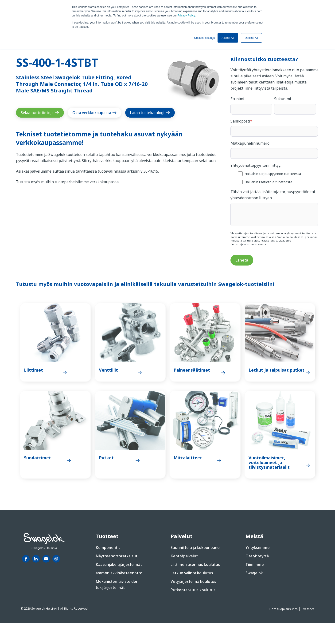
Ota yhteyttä (257, 556)
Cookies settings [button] (204, 38)
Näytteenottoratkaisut (116, 556)
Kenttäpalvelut (184, 556)
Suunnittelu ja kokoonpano (195, 547)
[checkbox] (274, 177)
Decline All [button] (251, 38)
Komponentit (108, 547)
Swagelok (254, 572)
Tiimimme (254, 564)
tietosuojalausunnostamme (248, 244)
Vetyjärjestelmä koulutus (193, 581)
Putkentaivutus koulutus (193, 589)
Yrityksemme (257, 547)
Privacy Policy (186, 15)
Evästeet (308, 609)
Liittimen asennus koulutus (195, 564)
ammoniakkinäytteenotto (119, 572)
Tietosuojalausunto (284, 609)
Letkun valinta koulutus (192, 572)
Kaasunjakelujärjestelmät (119, 564)
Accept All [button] (228, 38)
